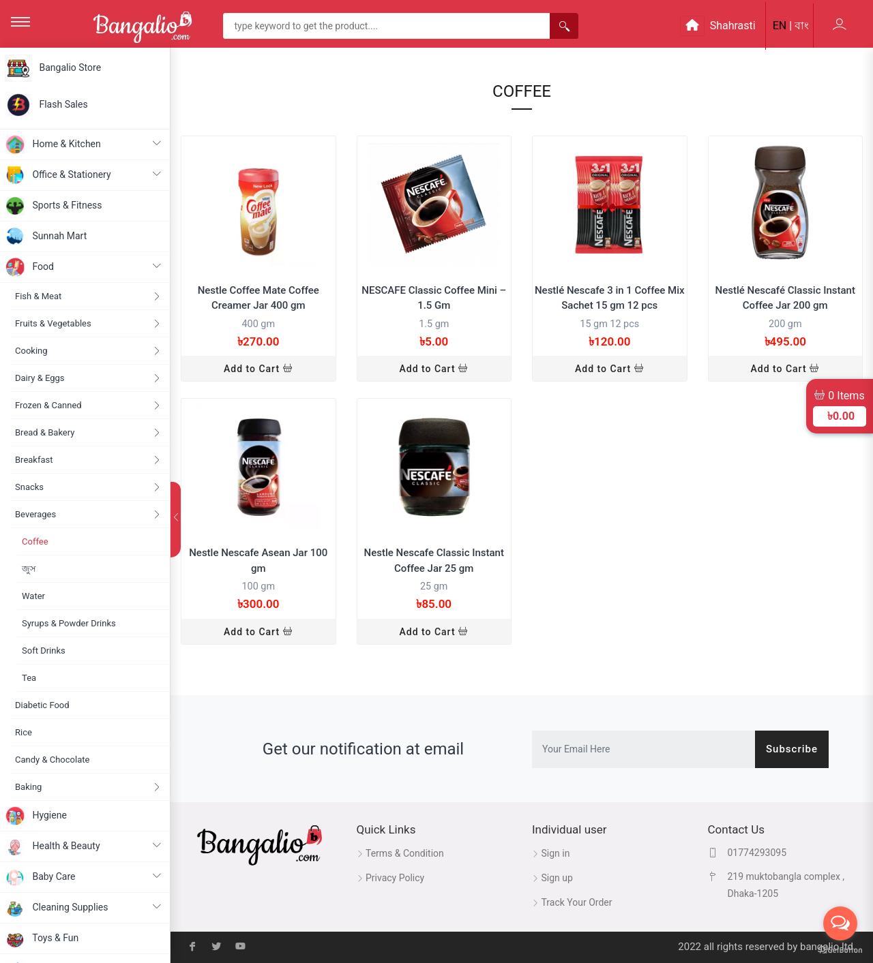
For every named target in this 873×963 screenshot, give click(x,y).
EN (780, 25)
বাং (802, 25)
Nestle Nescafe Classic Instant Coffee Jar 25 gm (434, 561)
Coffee (35, 541)
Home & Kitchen (83, 144)
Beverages (88, 514)
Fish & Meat (88, 296)
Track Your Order (572, 902)
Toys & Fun (41, 938)
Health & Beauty (83, 846)
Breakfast (88, 460)
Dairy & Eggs (88, 378)
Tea (29, 678)
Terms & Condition (400, 853)
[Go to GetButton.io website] (840, 949)
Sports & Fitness (53, 206)
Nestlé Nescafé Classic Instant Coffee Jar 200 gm (785, 298)
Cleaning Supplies (83, 908)
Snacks (88, 487)
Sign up (552, 877)
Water (33, 596)
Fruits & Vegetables (88, 323)
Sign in (550, 853)
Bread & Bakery (88, 432)
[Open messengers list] (840, 923)
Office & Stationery (83, 175)
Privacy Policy (391, 877)
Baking (88, 787)
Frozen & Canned (88, 405)
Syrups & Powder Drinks (69, 623)
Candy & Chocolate (52, 759)
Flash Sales (46, 105)
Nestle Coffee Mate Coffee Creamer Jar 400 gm (258, 298)
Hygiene (36, 816)
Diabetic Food (42, 705)
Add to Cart (258, 368)
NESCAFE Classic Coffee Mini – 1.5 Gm (433, 298)
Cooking (88, 351)
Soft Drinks (43, 650)
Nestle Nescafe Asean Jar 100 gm (258, 561)
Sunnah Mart (46, 236)
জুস (29, 569)
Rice (23, 732)
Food (83, 267)
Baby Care (83, 877)
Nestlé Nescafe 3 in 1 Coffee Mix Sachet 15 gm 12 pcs (610, 298)
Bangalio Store (53, 68)
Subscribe (792, 749)
